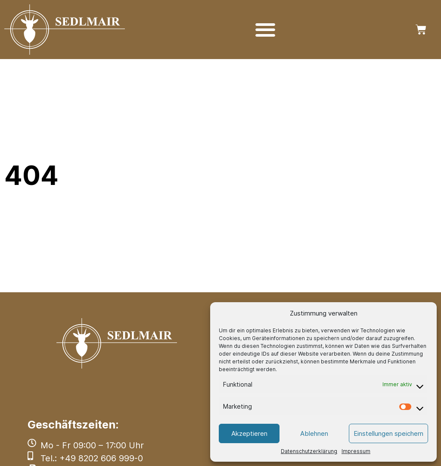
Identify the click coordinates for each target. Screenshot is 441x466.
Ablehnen (314, 433)
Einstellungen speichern (388, 433)
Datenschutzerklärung (309, 451)
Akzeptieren (249, 433)
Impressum (356, 451)
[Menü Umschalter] (265, 30)
